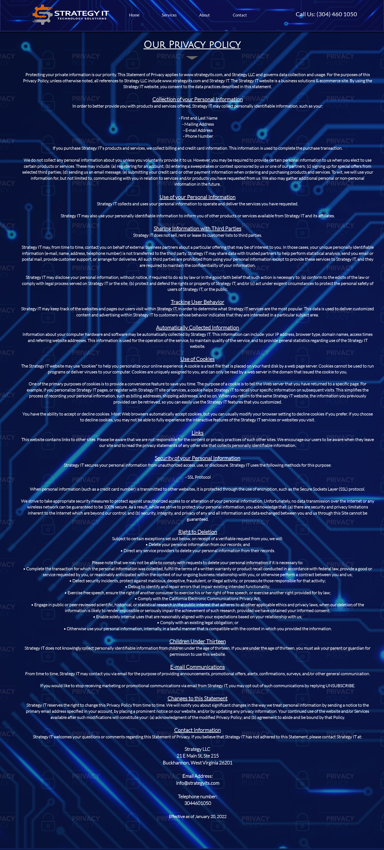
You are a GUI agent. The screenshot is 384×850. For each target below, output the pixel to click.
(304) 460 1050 (337, 14)
